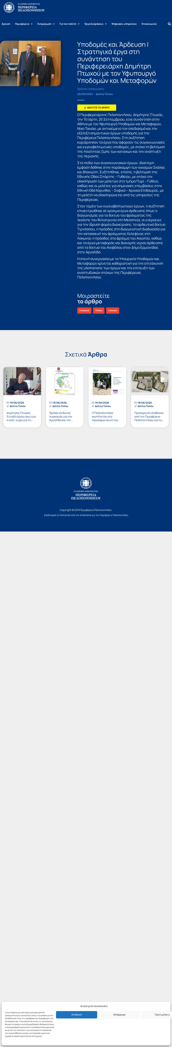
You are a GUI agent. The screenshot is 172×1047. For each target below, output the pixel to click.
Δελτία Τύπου (104, 94)
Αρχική (6, 24)
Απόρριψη (120, 1014)
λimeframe (85, 515)
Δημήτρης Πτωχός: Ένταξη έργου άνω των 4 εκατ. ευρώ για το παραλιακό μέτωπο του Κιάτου (21, 420)
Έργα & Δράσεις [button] (95, 24)
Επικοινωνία (149, 24)
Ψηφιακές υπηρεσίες (124, 24)
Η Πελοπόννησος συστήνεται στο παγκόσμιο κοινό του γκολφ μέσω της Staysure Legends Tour (106, 420)
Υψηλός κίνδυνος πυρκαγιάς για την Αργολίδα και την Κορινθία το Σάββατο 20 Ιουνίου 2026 (64, 420)
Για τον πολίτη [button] (69, 24)
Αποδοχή (76, 1014)
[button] (169, 24)
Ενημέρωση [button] (46, 24)
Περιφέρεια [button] (23, 24)
